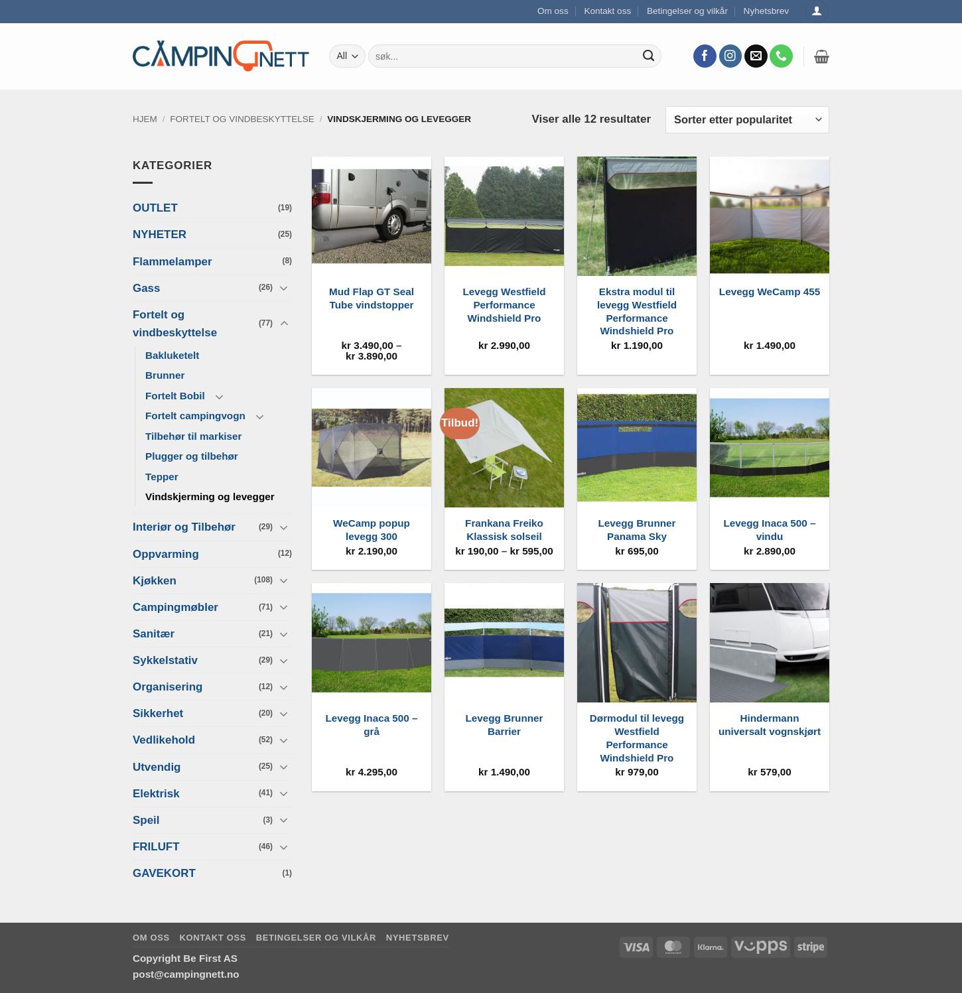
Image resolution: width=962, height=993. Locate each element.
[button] (821, 56)
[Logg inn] (816, 11)
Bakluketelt (172, 355)
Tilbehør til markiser (193, 436)
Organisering (167, 687)
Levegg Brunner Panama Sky (637, 529)
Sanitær (153, 634)
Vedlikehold (164, 740)
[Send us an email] (756, 56)
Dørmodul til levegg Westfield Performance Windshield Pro (637, 737)
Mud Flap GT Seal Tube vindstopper (371, 298)
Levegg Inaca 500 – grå (371, 724)
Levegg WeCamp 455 (769, 291)
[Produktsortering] (747, 119)
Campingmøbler (175, 607)
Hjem (145, 119)
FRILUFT (156, 846)
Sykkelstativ (165, 660)
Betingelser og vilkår (687, 11)
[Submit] (649, 56)
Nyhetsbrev (767, 11)
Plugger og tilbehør (191, 456)
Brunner (164, 375)
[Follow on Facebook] (705, 56)
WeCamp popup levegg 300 (371, 529)
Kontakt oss (607, 11)
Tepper (161, 476)
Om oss (553, 11)
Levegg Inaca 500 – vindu (769, 529)
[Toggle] (284, 288)
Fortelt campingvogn (195, 415)
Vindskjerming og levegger (210, 496)
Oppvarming (166, 553)
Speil (146, 820)
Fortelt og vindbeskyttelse (242, 119)
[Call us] (781, 56)
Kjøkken (154, 580)
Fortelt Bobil (175, 395)
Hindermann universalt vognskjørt (770, 724)
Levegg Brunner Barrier (504, 724)
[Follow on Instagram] (730, 56)
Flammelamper (172, 261)
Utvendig (156, 766)
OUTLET (155, 208)
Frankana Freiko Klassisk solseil (504, 529)
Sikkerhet (158, 713)
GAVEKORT (164, 873)
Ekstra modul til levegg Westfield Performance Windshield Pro (637, 311)
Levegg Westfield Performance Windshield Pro (503, 305)
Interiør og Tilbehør (184, 527)
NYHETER (159, 234)
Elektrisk (156, 793)
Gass (146, 287)
